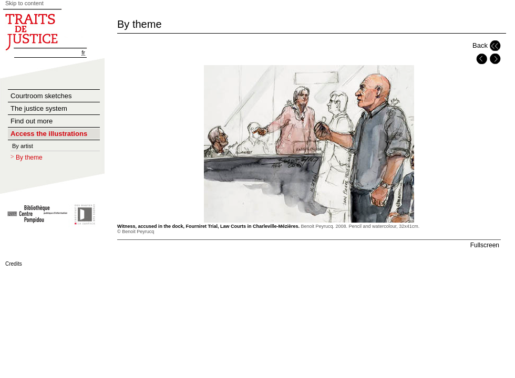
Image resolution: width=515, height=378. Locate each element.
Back (480, 45)
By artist (22, 146)
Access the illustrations (49, 134)
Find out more (32, 121)
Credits (13, 264)
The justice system (39, 108)
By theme (29, 157)
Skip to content (24, 3)
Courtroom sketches (41, 96)
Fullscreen (484, 245)
